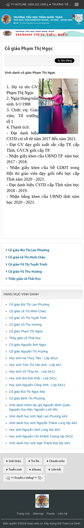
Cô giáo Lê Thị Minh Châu (26, 257)
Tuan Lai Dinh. (71, 523)
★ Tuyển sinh (14, 469)
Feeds (51, 513)
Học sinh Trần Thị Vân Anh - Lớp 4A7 (35, 365)
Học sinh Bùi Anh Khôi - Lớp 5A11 (33, 378)
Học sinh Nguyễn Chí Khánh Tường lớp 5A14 (41, 436)
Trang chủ (23, 513)
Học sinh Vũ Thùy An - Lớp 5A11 (32, 371)
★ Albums (35, 469)
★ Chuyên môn (55, 461)
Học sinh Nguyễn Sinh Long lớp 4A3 (34, 429)
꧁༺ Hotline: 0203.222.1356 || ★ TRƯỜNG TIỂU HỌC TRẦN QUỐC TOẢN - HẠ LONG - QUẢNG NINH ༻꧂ (39, 4)
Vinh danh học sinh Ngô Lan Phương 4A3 (38, 416)
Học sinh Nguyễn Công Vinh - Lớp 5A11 (37, 385)
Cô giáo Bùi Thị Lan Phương (28, 250)
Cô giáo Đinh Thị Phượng (27, 398)
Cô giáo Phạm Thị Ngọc (26, 331)
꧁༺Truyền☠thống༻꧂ (24, 478)
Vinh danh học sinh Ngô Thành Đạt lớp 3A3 (39, 443)
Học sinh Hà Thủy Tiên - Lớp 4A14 (33, 358)
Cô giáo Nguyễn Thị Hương (28, 351)
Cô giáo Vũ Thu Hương (25, 271)
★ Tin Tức (33, 461)
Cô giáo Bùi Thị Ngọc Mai (27, 391)
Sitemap (38, 513)
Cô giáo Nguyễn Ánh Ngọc (27, 344)
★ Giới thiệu (13, 461)
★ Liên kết (54, 469)
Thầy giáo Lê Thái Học (24, 278)
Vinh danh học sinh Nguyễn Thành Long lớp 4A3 (43, 423)
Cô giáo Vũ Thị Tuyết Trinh (27, 264)
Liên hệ (62, 513)
